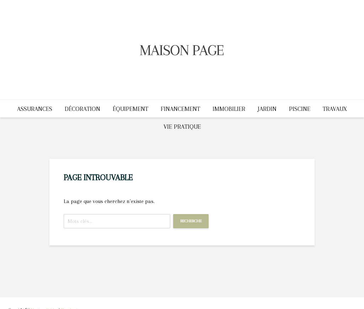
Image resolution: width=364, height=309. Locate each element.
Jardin (267, 108)
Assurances (34, 108)
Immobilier (229, 108)
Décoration (82, 108)
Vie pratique (182, 126)
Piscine (299, 108)
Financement (180, 108)
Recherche (191, 221)
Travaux (335, 108)
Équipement (130, 108)
